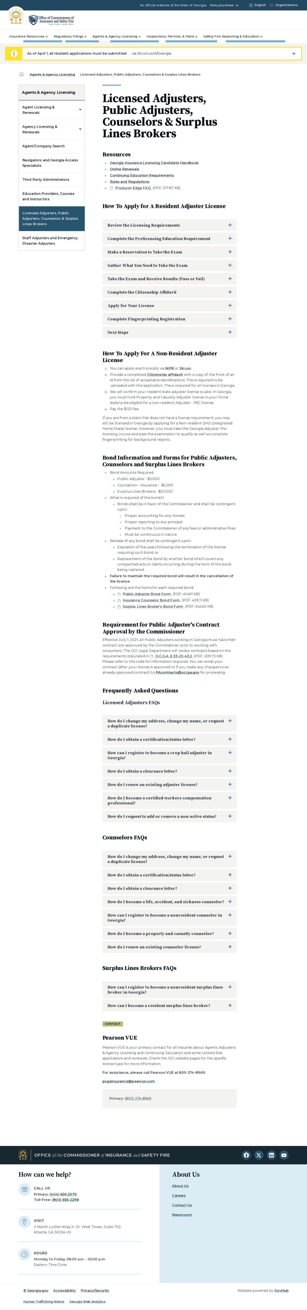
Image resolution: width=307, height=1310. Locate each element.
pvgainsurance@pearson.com (128, 1081)
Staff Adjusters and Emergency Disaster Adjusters (50, 240)
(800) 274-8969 (138, 1099)
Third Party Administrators (45, 180)
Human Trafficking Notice (43, 1302)
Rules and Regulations (130, 182)
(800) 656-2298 (65, 1200)
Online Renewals (124, 169)
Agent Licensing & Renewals (38, 110)
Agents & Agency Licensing (52, 74)
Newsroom (182, 1215)
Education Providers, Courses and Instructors (48, 196)
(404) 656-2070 (63, 1194)
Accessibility (64, 1291)
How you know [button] (222, 5)
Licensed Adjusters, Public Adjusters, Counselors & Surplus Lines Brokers (50, 218)
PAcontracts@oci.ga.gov (177, 672)
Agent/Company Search (43, 146)
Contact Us (182, 1205)
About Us (180, 1186)
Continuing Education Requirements (142, 175)
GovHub (281, 1291)
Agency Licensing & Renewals (39, 129)
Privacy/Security (95, 1291)
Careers (179, 1196)
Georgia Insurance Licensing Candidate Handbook (154, 163)
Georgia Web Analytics (87, 1302)
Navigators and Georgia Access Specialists (50, 163)
